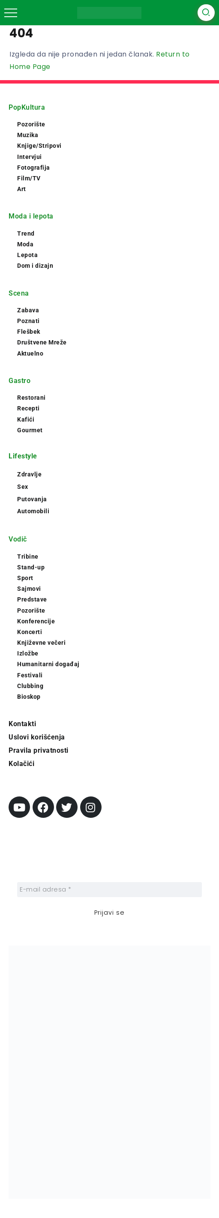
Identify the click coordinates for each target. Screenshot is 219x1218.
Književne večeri (41, 642)
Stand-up (31, 567)
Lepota (27, 254)
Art (21, 189)
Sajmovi (29, 588)
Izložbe (28, 653)
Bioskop (29, 696)
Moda (25, 244)
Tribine (28, 556)
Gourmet (30, 430)
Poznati (28, 320)
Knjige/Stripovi (39, 145)
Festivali (30, 675)
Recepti (28, 408)
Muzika (27, 135)
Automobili (33, 511)
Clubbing (30, 685)
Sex (22, 486)
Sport (25, 578)
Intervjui (29, 156)
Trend (26, 233)
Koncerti (29, 631)
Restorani (31, 397)
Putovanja (32, 499)
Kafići (25, 419)
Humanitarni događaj (48, 664)
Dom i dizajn (35, 265)
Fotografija (33, 167)
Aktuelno (30, 353)
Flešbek (28, 331)
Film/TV (29, 178)
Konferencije (36, 621)
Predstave (32, 599)
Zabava (28, 310)
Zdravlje (29, 474)
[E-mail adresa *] (109, 889)
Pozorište (31, 124)
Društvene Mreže (42, 342)
